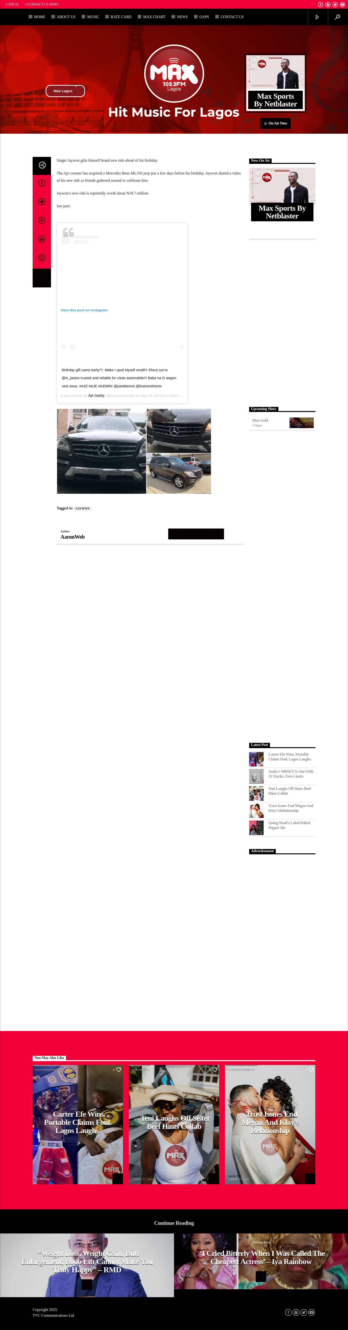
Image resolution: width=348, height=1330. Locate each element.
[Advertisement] (282, 322)
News (182, 17)
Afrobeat (139, 1070)
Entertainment (49, 1070)
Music (93, 17)
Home (39, 17)
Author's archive (196, 534)
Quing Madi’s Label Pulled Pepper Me (289, 825)
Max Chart (154, 17)
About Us (66, 17)
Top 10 (11, 4)
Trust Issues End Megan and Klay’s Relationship (290, 808)
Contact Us (232, 17)
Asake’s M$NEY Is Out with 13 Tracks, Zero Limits (290, 773)
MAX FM (42, 1176)
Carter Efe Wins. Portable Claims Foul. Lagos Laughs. (290, 756)
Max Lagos (65, 91)
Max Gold (260, 420)
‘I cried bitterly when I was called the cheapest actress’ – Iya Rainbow (262, 1257)
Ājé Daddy (96, 395)
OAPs (204, 17)
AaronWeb (73, 537)
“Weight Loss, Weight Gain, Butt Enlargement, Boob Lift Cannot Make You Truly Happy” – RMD (87, 1261)
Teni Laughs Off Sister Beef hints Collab (289, 791)
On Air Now (275, 123)
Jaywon (82, 508)
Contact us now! (41, 4)
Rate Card (121, 17)
